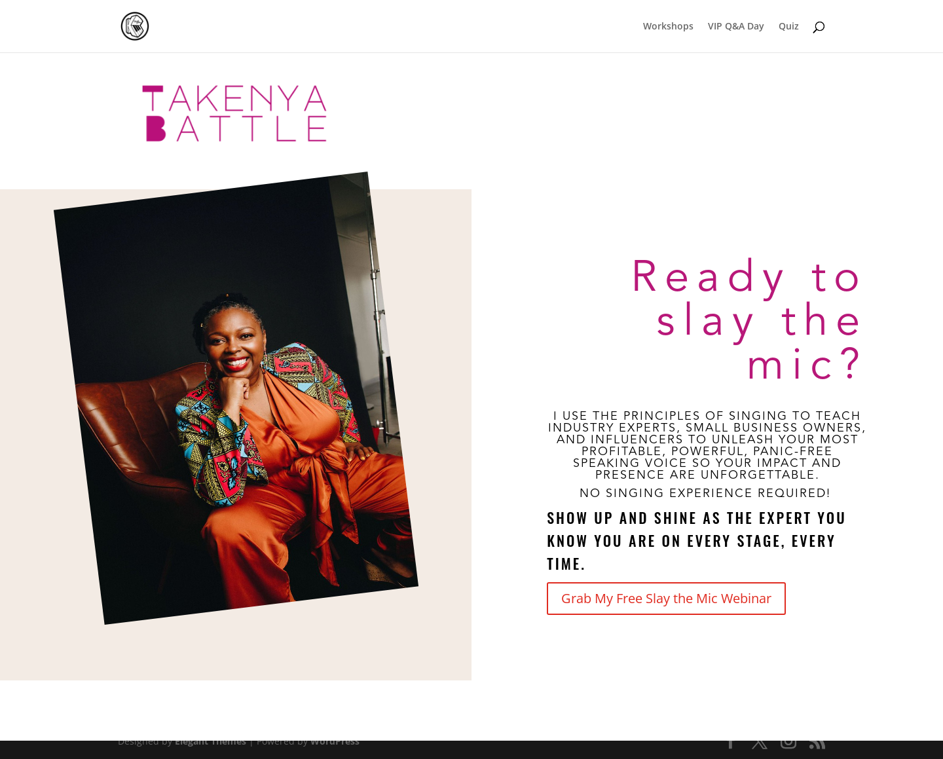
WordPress (335, 741)
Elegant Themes (210, 741)
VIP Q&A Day (736, 27)
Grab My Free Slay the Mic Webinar (666, 598)
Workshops (668, 27)
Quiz (789, 27)
